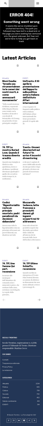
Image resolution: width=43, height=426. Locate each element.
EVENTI (25, 78)
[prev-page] (4, 300)
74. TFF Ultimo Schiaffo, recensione (30, 266)
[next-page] (39, 300)
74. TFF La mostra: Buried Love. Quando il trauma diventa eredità (11, 153)
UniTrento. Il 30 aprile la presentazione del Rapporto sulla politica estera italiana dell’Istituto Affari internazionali (31, 92)
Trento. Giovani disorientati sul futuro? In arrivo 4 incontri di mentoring (32, 153)
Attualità (5, 78)
